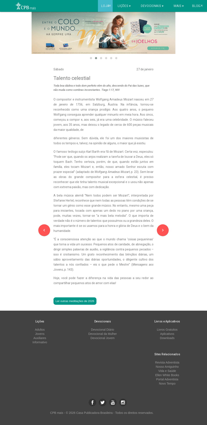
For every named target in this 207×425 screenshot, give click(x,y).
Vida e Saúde (167, 371)
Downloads (167, 338)
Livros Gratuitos (167, 329)
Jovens (39, 333)
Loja (106, 6)
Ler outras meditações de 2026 (75, 301)
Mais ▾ (179, 6)
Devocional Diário (102, 329)
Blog (197, 6)
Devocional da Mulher (102, 333)
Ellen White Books (167, 375)
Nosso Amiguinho (167, 366)
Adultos (40, 329)
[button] (90, 58)
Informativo (39, 342)
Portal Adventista (167, 379)
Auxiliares (39, 338)
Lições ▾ (124, 6)
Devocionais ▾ (152, 6)
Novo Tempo (167, 383)
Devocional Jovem (103, 338)
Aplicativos (167, 333)
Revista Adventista (167, 362)
